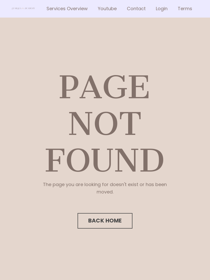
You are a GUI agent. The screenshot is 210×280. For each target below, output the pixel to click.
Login (162, 8)
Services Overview (67, 8)
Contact (136, 8)
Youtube (107, 8)
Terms (185, 8)
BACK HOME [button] (105, 221)
